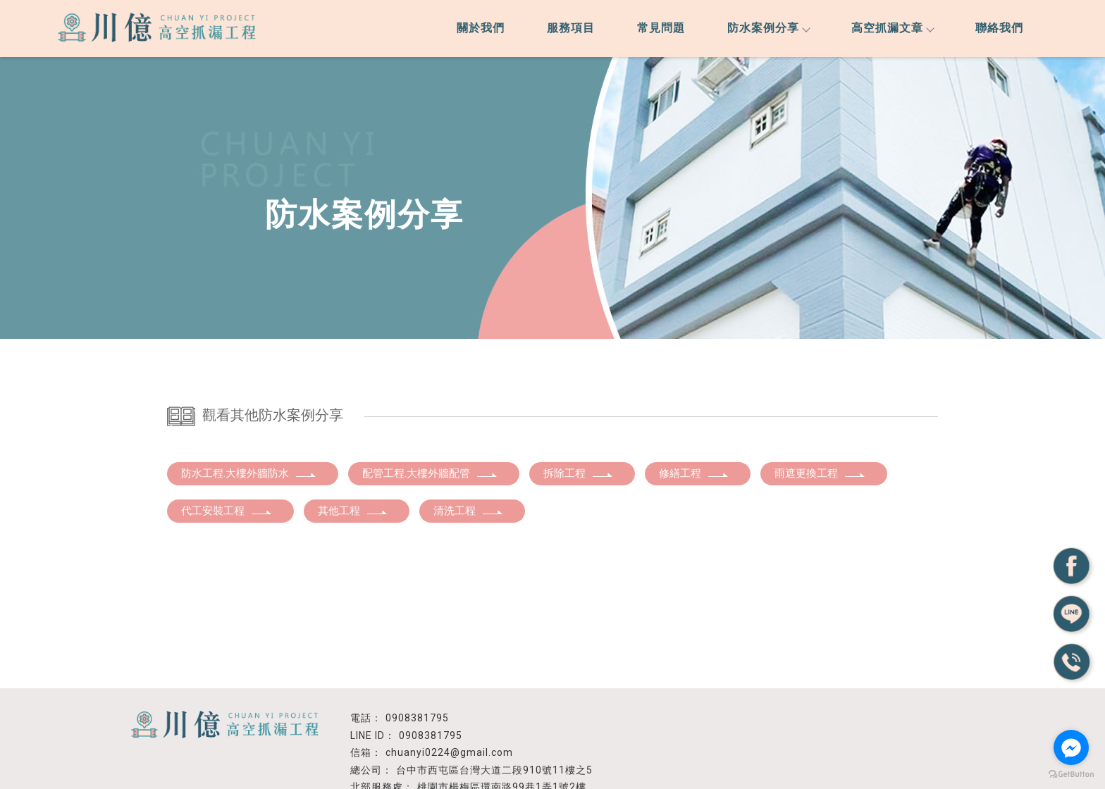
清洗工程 (468, 510)
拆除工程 (578, 473)
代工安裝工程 (227, 510)
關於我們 (481, 28)
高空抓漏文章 (892, 28)
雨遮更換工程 (820, 473)
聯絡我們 (999, 28)
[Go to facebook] (1071, 747)
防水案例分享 (768, 28)
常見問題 (661, 28)
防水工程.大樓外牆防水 (249, 473)
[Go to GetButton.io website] (1071, 774)
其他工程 (353, 510)
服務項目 (571, 28)
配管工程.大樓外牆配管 (430, 473)
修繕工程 (694, 473)
